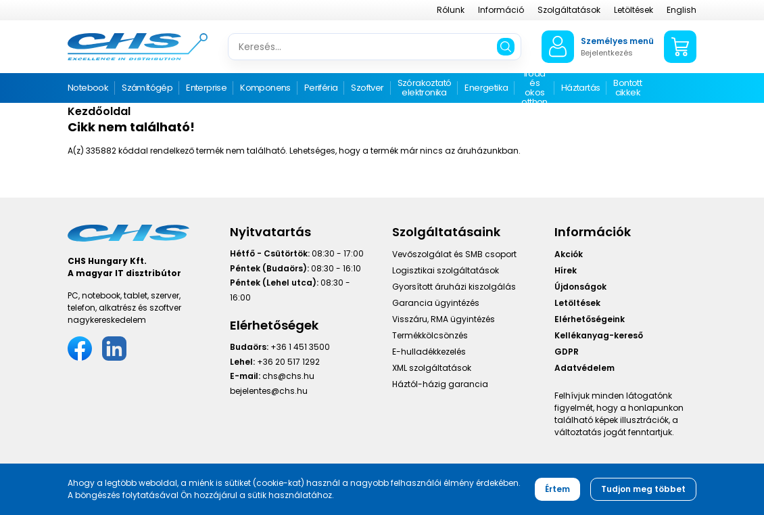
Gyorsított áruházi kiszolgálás (454, 286)
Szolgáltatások (569, 10)
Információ (501, 10)
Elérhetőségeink (589, 319)
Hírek (565, 270)
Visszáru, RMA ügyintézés (443, 319)
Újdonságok (580, 286)
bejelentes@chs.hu (269, 391)
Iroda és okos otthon (534, 88)
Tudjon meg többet (643, 489)
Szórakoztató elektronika (425, 87)
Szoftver (367, 87)
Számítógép (147, 87)
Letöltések (633, 10)
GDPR (566, 351)
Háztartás (580, 87)
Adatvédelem (584, 368)
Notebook (88, 87)
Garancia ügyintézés (435, 303)
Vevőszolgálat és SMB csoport (454, 254)
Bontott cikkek (627, 87)
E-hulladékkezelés (429, 351)
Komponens (265, 87)
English (681, 10)
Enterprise (206, 87)
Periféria (321, 87)
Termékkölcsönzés (430, 335)
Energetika (486, 87)
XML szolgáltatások (431, 368)
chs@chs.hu (288, 376)
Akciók (568, 254)
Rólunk (450, 10)
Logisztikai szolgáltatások (445, 270)
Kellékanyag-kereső (598, 335)
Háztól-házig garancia (440, 384)
